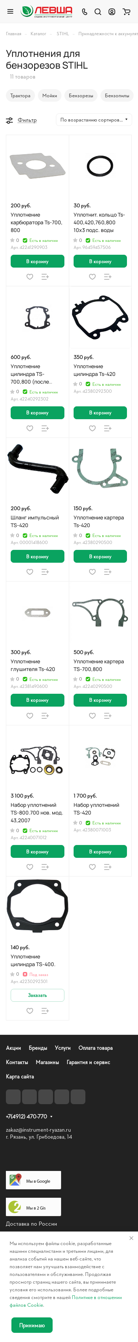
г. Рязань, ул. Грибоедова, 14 (39, 1136)
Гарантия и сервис (88, 1062)
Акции (13, 1048)
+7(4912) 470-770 (26, 1116)
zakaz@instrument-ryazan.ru (38, 1130)
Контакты (17, 1062)
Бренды (38, 1048)
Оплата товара (95, 1048)
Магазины (47, 1062)
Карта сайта (20, 1076)
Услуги (63, 1048)
